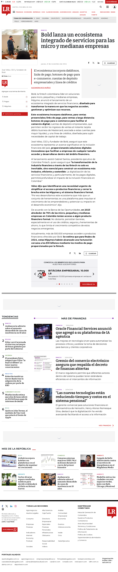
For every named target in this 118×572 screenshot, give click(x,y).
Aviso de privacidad (85, 523)
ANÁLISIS (75, 12)
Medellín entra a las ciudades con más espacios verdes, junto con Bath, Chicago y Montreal (106, 481)
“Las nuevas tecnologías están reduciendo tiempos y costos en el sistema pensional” (83, 397)
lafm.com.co (93, 562)
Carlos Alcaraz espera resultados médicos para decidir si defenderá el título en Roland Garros (27, 483)
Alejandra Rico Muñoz (41, 88)
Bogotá (96, 18)
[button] (34, 274)
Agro (36, 21)
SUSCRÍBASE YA (88, 284)
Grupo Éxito (55, 18)
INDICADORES (105, 12)
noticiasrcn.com (81, 562)
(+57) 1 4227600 (8, 522)
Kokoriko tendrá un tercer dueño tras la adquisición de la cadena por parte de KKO (14, 380)
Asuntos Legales (32, 513)
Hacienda (8, 355)
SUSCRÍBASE (111, 2)
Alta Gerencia (47, 510)
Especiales (46, 524)
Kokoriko (104, 18)
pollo (17, 21)
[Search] (100, 7)
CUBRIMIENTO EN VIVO (12, 392)
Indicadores (30, 533)
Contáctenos (83, 521)
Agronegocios (31, 510)
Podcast (29, 541)
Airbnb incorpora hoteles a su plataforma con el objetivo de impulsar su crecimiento (27, 463)
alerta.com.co (7, 564)
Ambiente (100, 455)
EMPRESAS (36, 12)
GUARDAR (109, 63)
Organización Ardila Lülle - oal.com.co (107, 560)
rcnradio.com (67, 562)
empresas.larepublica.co (46, 559)
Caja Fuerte (46, 513)
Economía (62, 519)
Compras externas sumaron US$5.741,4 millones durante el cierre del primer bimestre (67, 463)
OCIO (43, 12)
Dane (38, 18)
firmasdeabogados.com (66, 559)
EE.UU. (7, 408)
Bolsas (8, 339)
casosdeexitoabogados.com (12, 562)
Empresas (30, 524)
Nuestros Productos (85, 518)
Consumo (30, 519)
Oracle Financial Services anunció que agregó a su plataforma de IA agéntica (84, 333)
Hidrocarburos (26, 21)
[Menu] (14, 11)
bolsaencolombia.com (86, 559)
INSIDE (113, 12)
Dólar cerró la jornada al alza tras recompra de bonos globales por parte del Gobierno (15, 345)
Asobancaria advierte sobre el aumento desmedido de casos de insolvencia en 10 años (16, 329)
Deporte (21, 474)
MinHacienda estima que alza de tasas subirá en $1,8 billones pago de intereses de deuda (16, 398)
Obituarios (46, 535)
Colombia (45, 18)
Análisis (60, 510)
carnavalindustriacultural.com (37, 562)
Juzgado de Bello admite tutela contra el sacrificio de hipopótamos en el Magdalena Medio (106, 463)
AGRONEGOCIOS (65, 12)
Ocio (60, 535)
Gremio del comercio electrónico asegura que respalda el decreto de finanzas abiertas (82, 365)
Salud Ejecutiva (63, 541)
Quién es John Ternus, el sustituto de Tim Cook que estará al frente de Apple (16, 414)
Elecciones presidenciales (71, 18)
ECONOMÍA (28, 12)
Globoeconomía (64, 527)
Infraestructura (47, 533)
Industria (9, 374)
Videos (44, 546)
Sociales (29, 546)
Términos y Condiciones (87, 526)
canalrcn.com (55, 562)
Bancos (8, 323)
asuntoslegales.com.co (10, 559)
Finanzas (29, 527)
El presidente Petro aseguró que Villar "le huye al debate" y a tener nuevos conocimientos (15, 362)
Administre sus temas (12, 114)
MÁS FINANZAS (105, 425)
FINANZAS (19, 12)
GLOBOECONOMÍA (52, 12)
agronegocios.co (27, 559)
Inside (60, 533)
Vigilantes (87, 18)
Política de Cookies (85, 535)
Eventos (61, 524)
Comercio (61, 455)
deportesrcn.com (21, 564)
